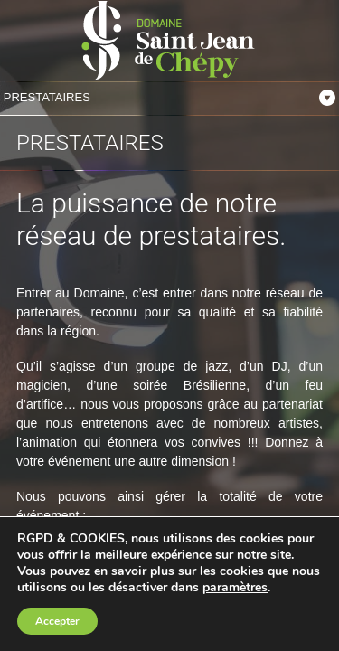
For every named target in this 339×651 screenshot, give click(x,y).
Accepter (57, 621)
